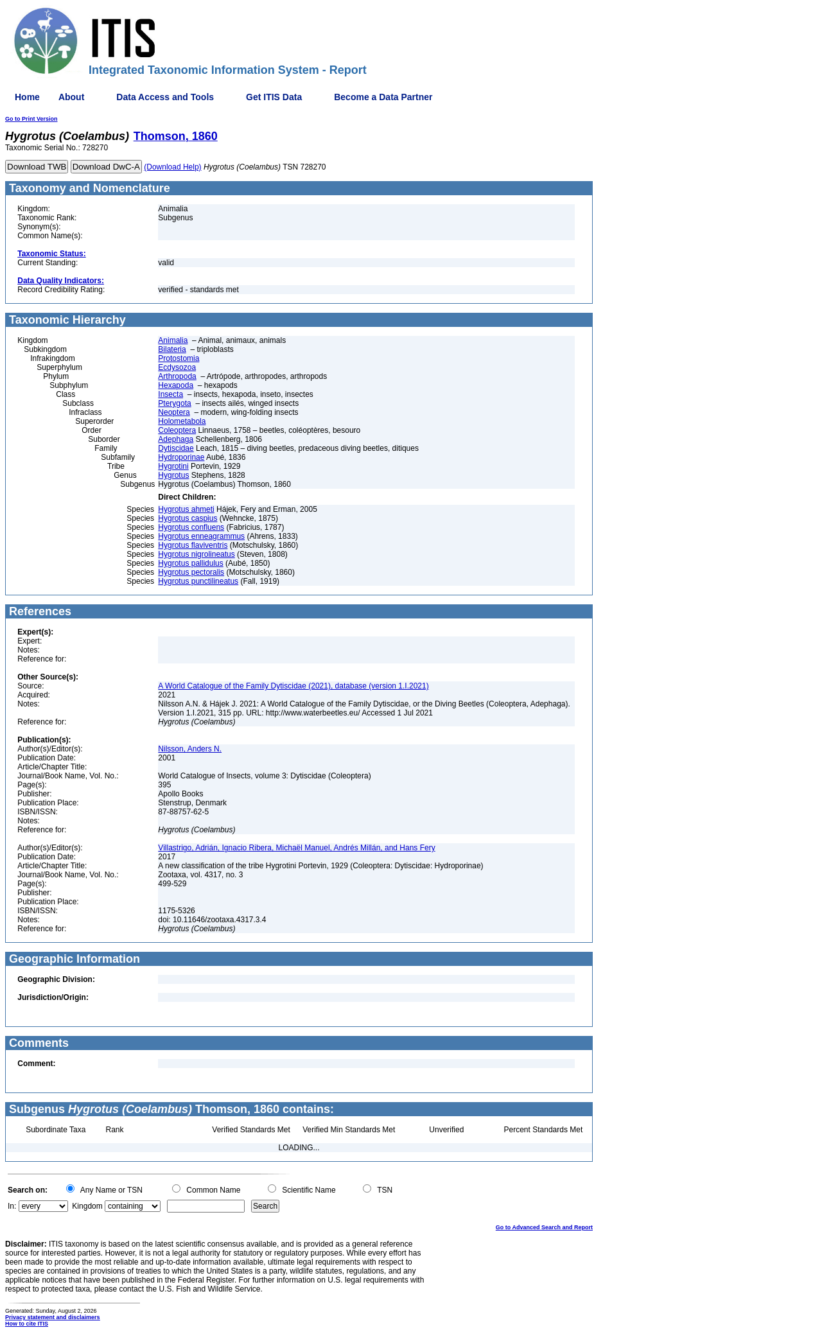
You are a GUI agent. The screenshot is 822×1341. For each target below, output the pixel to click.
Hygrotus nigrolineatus (196, 554)
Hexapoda (175, 385)
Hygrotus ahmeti (186, 509)
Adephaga (175, 439)
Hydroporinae (181, 457)
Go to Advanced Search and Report (544, 1227)
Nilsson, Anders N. (190, 748)
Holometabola (182, 421)
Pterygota (174, 403)
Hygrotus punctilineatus (198, 581)
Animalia (173, 340)
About (71, 97)
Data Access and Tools (165, 97)
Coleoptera (177, 430)
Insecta (170, 394)
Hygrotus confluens (191, 527)
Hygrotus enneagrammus (201, 536)
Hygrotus (173, 475)
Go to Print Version (31, 119)
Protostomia (178, 358)
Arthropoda (177, 376)
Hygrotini (173, 466)
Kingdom (87, 1206)
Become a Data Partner (383, 97)
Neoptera (173, 412)
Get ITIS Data (274, 97)
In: (12, 1206)
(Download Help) (172, 166)
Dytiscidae (175, 448)
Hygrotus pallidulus (190, 563)
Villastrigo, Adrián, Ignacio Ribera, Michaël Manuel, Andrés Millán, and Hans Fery (296, 847)
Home (27, 97)
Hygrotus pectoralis (191, 572)
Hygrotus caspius (187, 518)
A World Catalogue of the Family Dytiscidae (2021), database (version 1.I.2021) (293, 685)
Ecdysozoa (177, 367)
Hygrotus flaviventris (192, 545)
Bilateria (172, 349)
